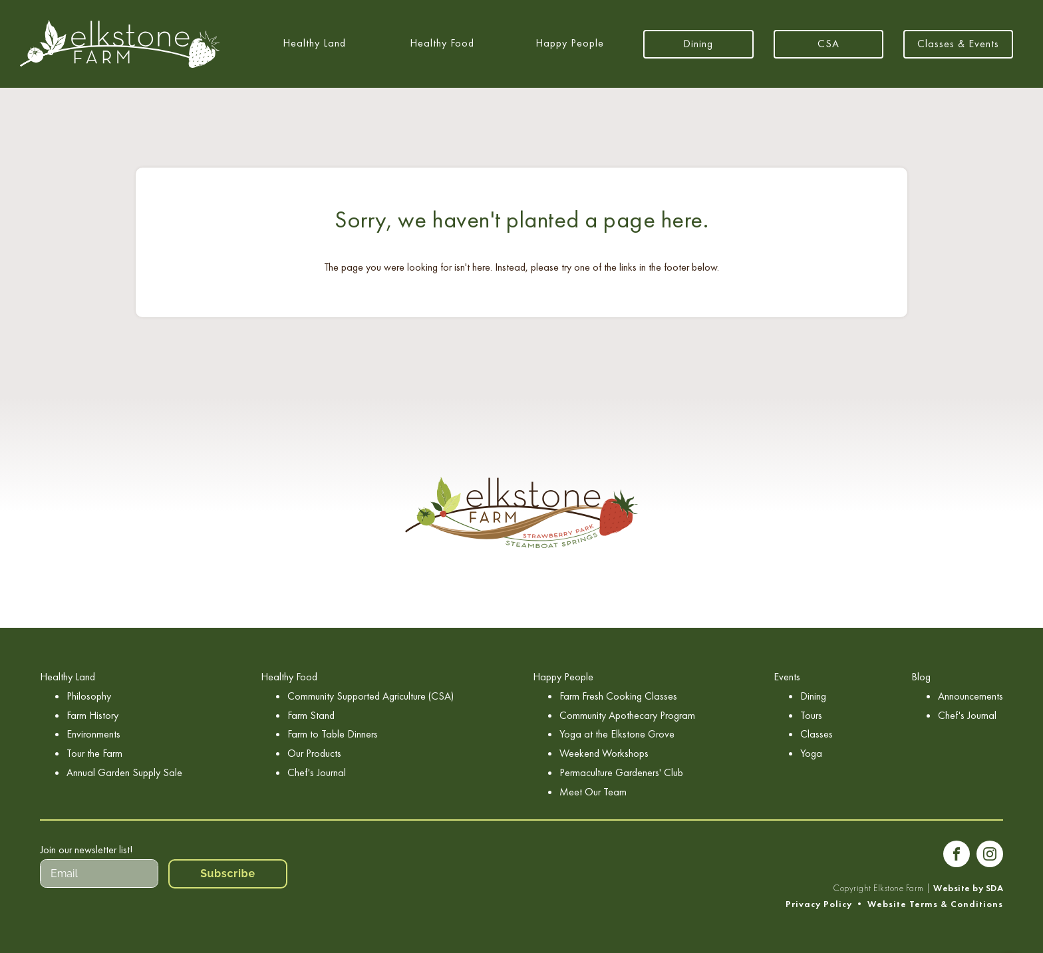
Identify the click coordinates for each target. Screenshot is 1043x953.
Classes (816, 734)
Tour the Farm (94, 753)
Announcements (970, 696)
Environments (93, 734)
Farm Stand (311, 715)
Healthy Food (442, 43)
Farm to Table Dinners (332, 734)
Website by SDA (968, 888)
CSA (828, 44)
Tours (811, 715)
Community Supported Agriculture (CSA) (370, 696)
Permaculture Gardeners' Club (621, 772)
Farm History (92, 715)
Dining (698, 44)
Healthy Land (314, 43)
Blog (921, 677)
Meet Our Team (593, 792)
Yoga (811, 753)
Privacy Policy (819, 904)
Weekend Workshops (604, 753)
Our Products (314, 753)
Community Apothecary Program (627, 715)
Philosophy (89, 696)
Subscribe (227, 873)
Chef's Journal (316, 772)
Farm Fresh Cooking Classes (618, 696)
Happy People (569, 43)
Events (787, 677)
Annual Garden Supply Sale (124, 772)
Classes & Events (958, 44)
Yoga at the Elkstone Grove (616, 734)
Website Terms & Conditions (935, 904)
